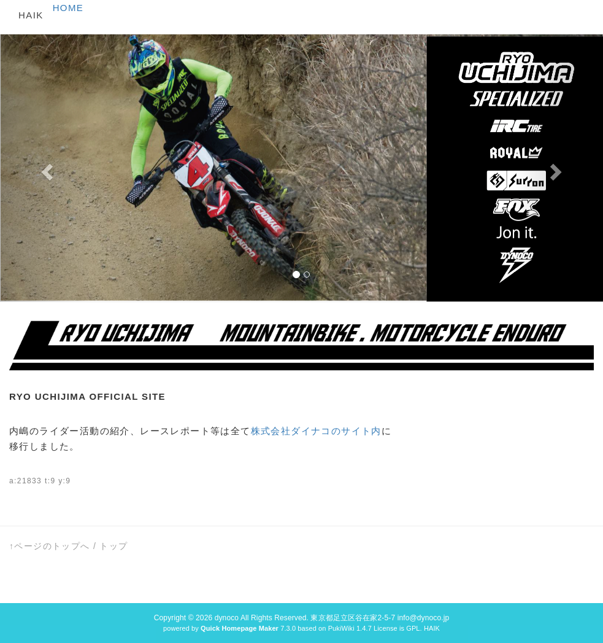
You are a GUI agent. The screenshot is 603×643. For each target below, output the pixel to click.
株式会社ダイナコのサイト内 (316, 431)
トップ (113, 546)
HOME (68, 7)
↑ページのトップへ (49, 546)
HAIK (31, 15)
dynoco (227, 618)
